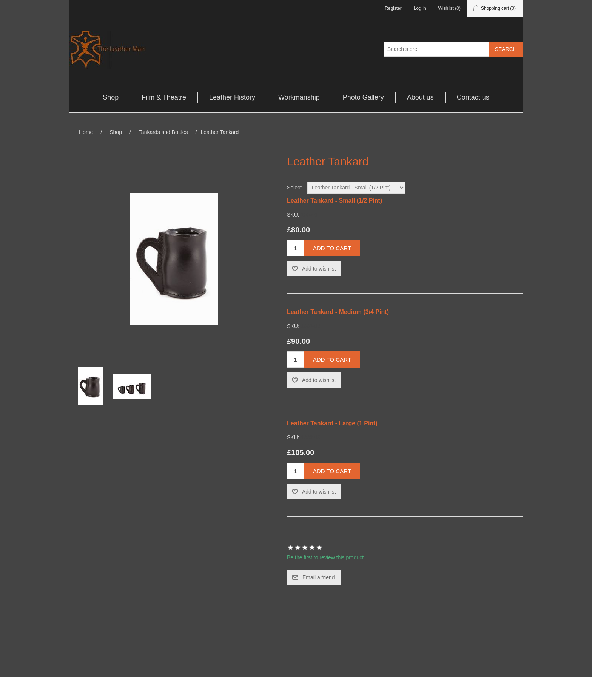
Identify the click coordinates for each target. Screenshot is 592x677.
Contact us (473, 97)
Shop (111, 97)
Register (393, 8)
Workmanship (299, 97)
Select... (296, 188)
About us (420, 97)
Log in (420, 8)
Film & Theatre (164, 97)
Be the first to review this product (325, 557)
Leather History (232, 97)
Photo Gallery (363, 97)
